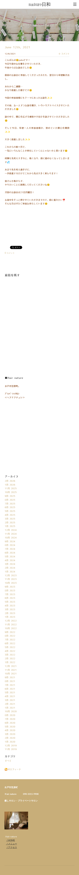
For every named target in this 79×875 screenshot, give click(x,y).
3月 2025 (10, 519)
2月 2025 (10, 522)
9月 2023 (10, 587)
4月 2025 (10, 515)
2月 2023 (10, 613)
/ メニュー (11, 843)
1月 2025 (10, 526)
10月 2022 (11, 628)
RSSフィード (14, 769)
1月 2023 (10, 617)
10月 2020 (11, 711)
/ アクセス (11, 847)
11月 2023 (11, 579)
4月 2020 (10, 730)
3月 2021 (10, 700)
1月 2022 (10, 662)
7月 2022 (10, 640)
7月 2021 (10, 685)
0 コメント (64, 54)
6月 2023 (10, 598)
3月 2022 (10, 655)
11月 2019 (11, 749)
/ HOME (10, 840)
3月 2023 (10, 609)
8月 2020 (10, 715)
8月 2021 (10, 681)
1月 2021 (10, 708)
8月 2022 (10, 636)
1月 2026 (10, 485)
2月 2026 (10, 481)
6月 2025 (10, 507)
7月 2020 (10, 719)
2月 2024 (10, 568)
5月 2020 (10, 727)
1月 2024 (10, 572)
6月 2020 (10, 723)
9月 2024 (10, 541)
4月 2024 (10, 560)
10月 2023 (11, 583)
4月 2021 (10, 696)
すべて (8, 761)
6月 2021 (10, 689)
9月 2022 (10, 632)
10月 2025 (11, 492)
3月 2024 (10, 564)
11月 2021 (11, 670)
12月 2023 (11, 575)
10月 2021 (11, 673)
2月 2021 (10, 704)
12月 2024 (11, 530)
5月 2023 (10, 602)
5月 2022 (10, 647)
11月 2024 (11, 534)
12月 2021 (11, 666)
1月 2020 (10, 742)
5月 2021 (10, 692)
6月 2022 (10, 643)
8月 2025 (10, 500)
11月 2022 (11, 624)
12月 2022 (11, 621)
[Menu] (75, 4)
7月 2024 (10, 549)
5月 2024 (10, 556)
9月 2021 (10, 677)
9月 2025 (10, 496)
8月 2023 (10, 590)
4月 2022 (10, 651)
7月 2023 (10, 594)
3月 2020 (10, 734)
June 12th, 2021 (17, 47)
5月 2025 (10, 511)
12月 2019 (11, 745)
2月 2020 (10, 738)
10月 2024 (11, 538)
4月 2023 (10, 606)
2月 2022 (10, 658)
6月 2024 (10, 553)
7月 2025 (10, 504)
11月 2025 (11, 488)
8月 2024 (10, 545)
